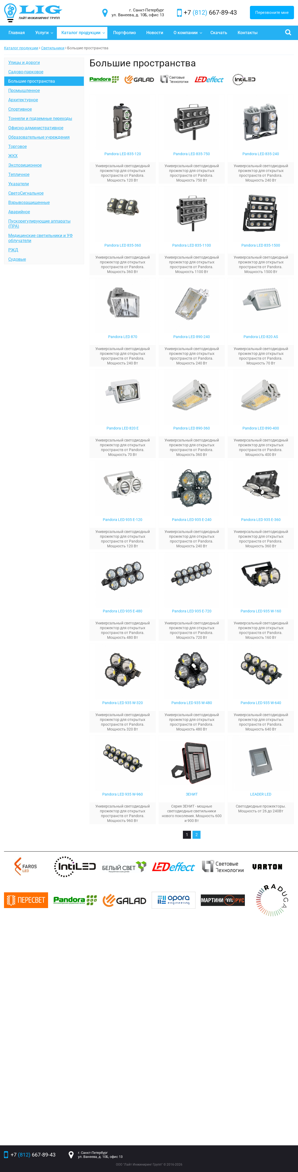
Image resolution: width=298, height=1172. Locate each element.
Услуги (44, 32)
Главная (17, 32)
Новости (154, 32)
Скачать (218, 32)
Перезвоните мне (272, 12)
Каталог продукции (83, 32)
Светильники (52, 48)
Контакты (248, 32)
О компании (188, 32)
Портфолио (124, 32)
